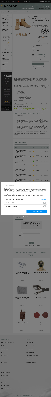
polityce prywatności (39, 190)
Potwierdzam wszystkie (37, 211)
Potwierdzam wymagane (14, 211)
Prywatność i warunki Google (38, 191)
